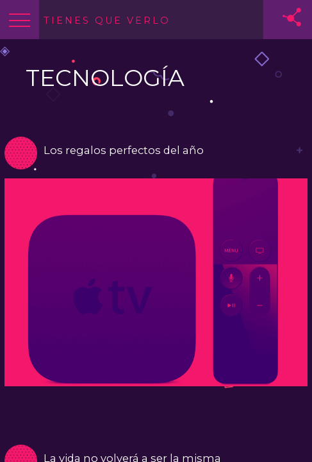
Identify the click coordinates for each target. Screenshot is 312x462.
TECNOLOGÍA (105, 78)
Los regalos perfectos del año (124, 150)
